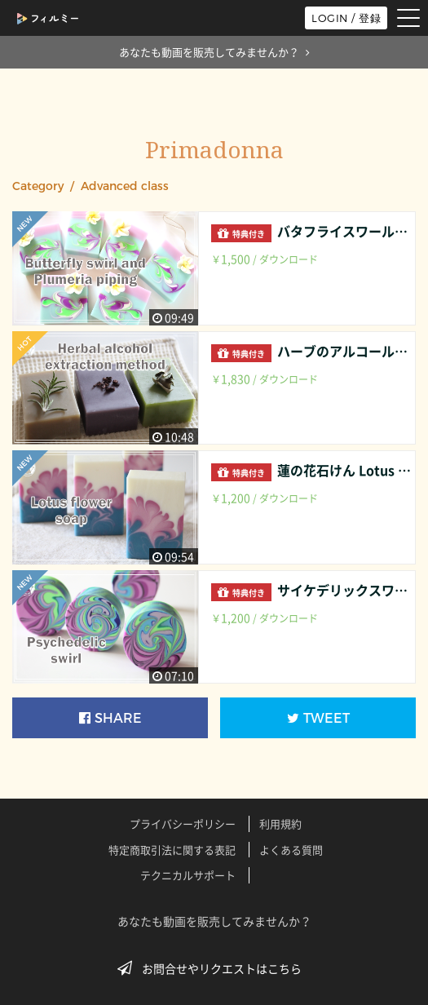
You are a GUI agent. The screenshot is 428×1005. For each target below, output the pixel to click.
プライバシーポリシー (183, 823)
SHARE (110, 718)
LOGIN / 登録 (346, 17)
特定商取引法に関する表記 (172, 849)
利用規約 (280, 823)
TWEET (318, 718)
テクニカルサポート (188, 875)
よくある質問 (291, 849)
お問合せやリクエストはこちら (214, 968)
